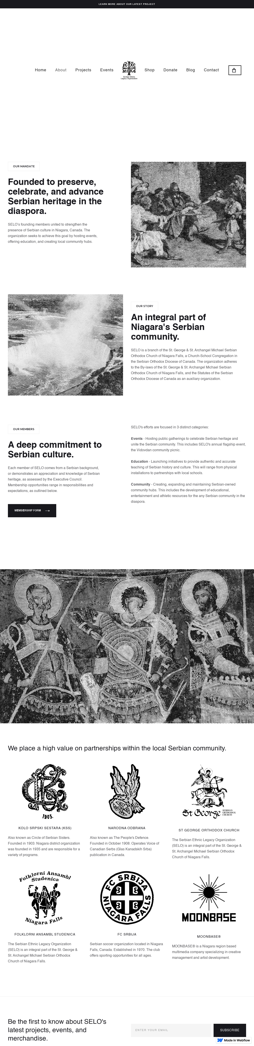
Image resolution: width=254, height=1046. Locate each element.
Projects (83, 70)
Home (40, 70)
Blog (190, 70)
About (61, 70)
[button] (235, 70)
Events (107, 70)
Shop (150, 70)
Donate (170, 70)
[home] (129, 70)
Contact (211, 70)
